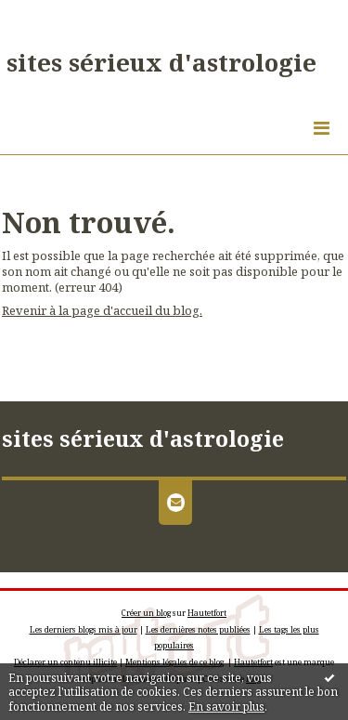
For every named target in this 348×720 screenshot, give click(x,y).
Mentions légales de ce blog (174, 662)
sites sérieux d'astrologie (161, 62)
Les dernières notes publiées (198, 629)
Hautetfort (206, 613)
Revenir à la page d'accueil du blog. (102, 310)
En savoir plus (226, 706)
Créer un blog (146, 613)
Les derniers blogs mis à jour (83, 629)
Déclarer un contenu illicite (65, 662)
